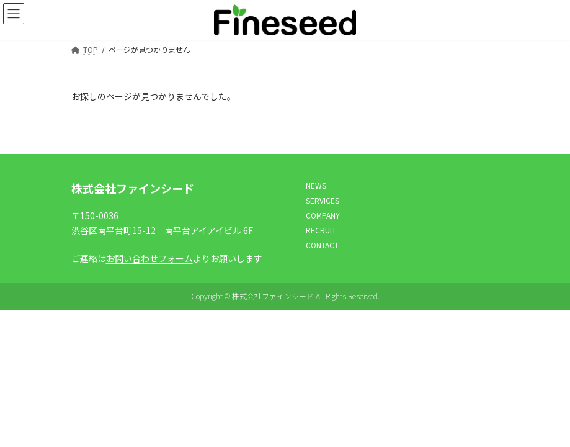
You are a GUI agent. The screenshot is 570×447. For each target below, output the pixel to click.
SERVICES (322, 200)
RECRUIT (321, 230)
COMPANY (323, 215)
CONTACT (322, 245)
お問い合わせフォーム (149, 257)
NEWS (316, 185)
